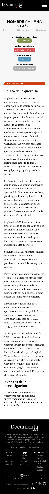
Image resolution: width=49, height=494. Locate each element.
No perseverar (14, 83)
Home (6, 30)
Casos (12, 30)
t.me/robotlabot (35, 442)
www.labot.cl (11, 442)
